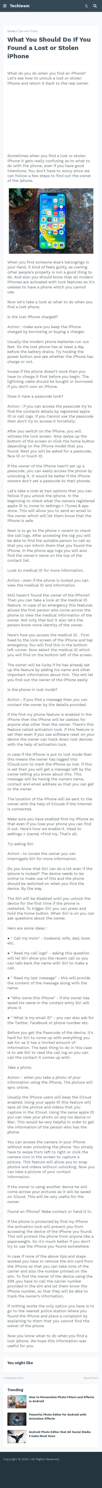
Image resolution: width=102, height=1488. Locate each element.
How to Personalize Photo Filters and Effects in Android (61, 1399)
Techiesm (20, 5)
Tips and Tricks (28, 31)
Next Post (90, 1378)
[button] (5, 6)
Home (11, 31)
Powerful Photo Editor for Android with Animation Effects (57, 1416)
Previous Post (14, 1378)
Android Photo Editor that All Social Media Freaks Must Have (60, 1433)
